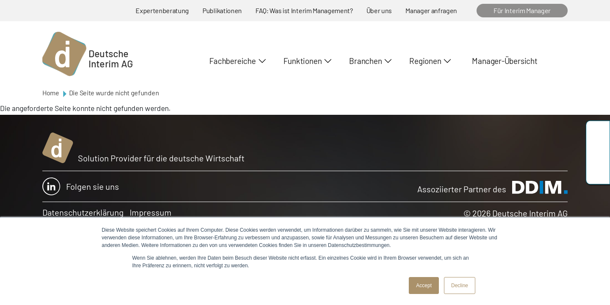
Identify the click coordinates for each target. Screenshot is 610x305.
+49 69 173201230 (598, 133)
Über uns (379, 10)
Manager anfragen (431, 10)
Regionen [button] (425, 61)
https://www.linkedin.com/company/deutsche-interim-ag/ (598, 171)
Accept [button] (424, 285)
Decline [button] (459, 285)
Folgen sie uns (80, 186)
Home (50, 93)
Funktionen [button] (302, 61)
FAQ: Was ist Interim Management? (304, 10)
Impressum (151, 212)
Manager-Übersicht (504, 61)
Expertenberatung (162, 10)
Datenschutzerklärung (83, 212)
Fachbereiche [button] (232, 61)
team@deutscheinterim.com (598, 152)
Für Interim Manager (522, 10)
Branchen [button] (365, 61)
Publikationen (222, 10)
